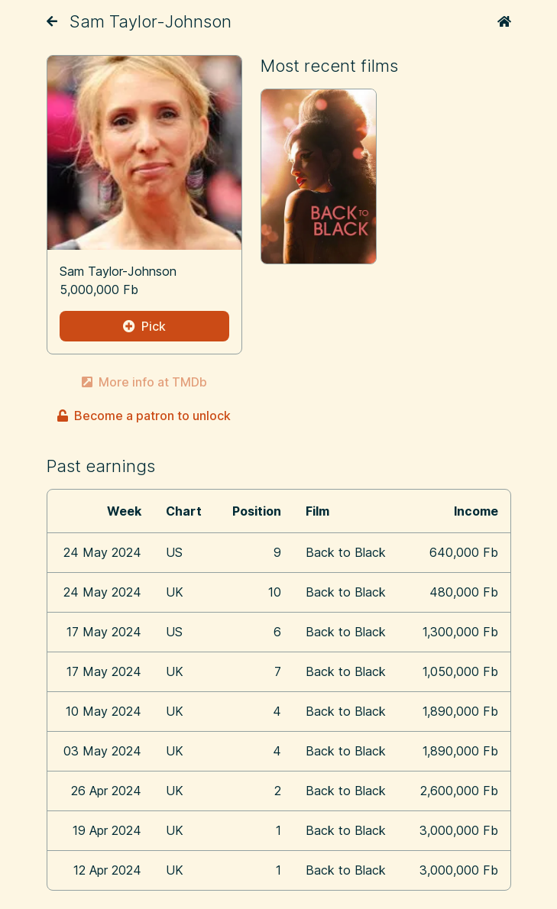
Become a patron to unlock (144, 415)
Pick (144, 326)
